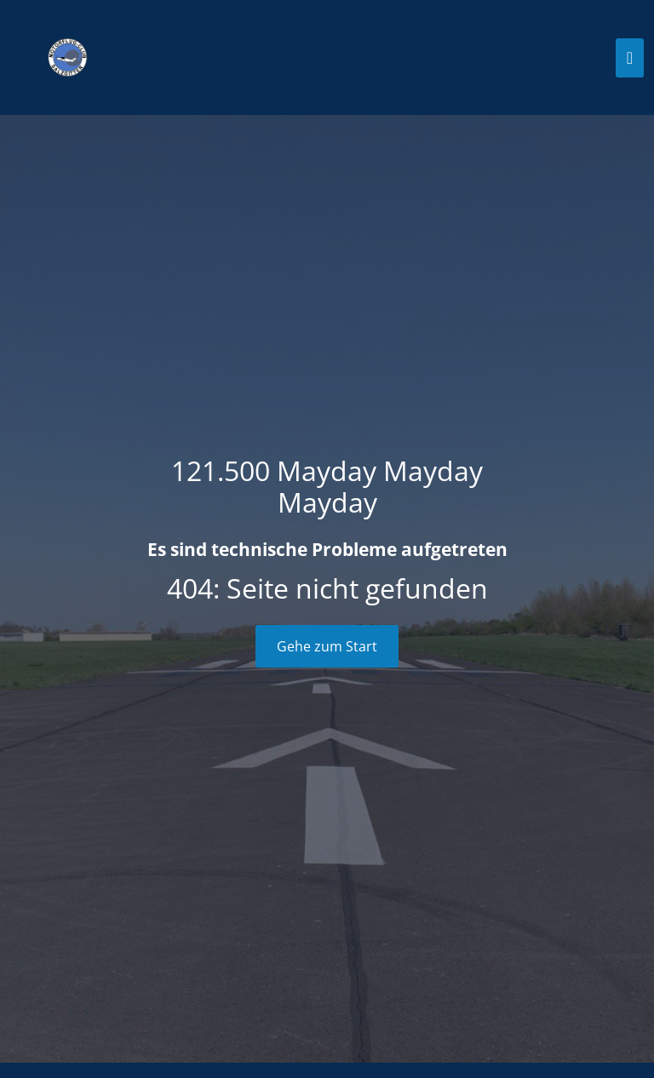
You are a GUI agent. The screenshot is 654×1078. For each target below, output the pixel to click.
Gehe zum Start (327, 646)
